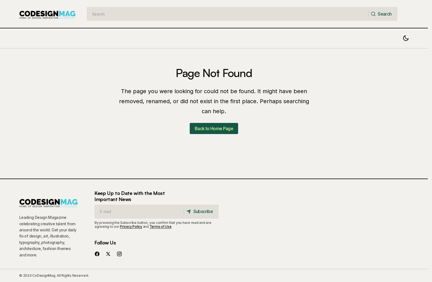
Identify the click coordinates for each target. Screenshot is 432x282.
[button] (406, 38)
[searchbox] (227, 14)
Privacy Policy (131, 226)
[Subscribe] (201, 212)
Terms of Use (161, 226)
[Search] (382, 14)
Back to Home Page (214, 128)
